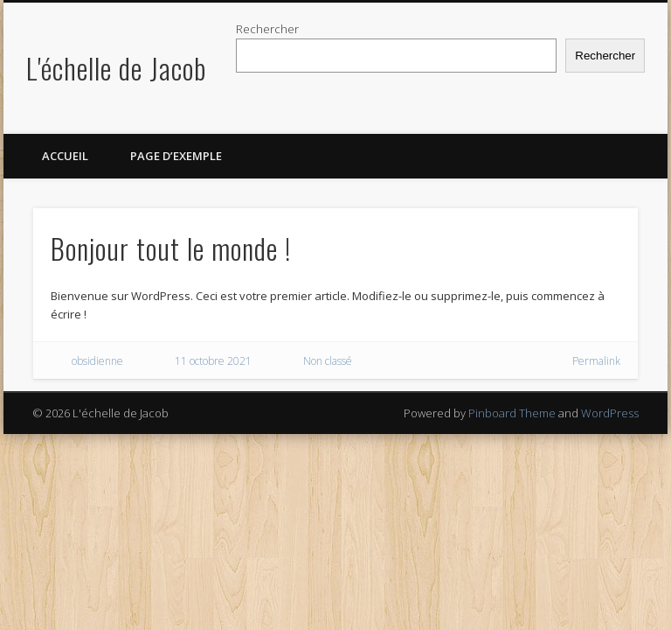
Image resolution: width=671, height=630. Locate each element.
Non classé (327, 361)
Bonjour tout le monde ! (171, 248)
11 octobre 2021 (213, 361)
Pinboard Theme (512, 413)
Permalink (596, 361)
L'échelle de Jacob (116, 67)
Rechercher (267, 29)
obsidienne (97, 361)
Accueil (65, 156)
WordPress (610, 413)
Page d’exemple (176, 156)
